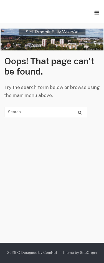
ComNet (50, 253)
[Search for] (45, 112)
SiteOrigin (88, 253)
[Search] (79, 112)
